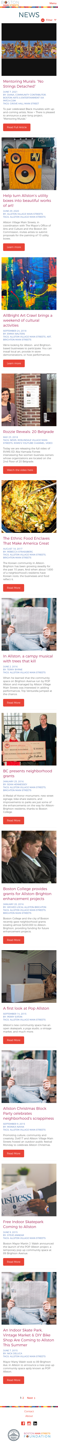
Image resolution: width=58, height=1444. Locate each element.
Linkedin (35, 1423)
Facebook (23, 1423)
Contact (29, 1411)
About (29, 1416)
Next (31, 1397)
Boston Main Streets (10, 3)
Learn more (14, 247)
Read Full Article (17, 127)
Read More (13, 587)
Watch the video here (20, 470)
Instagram (29, 1423)
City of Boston (14, 1435)
